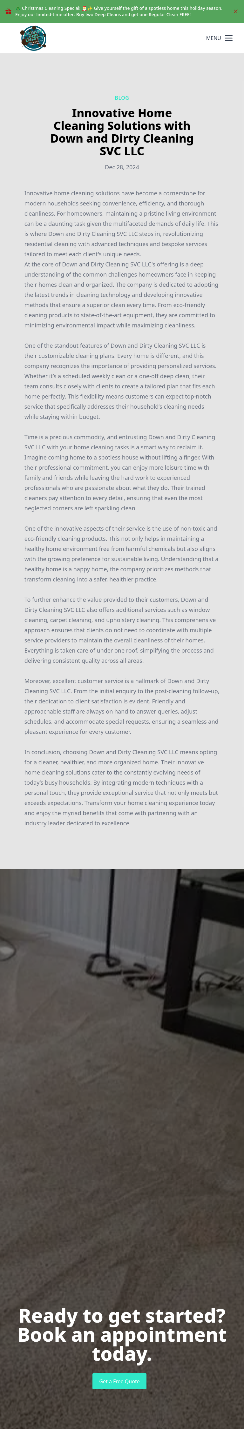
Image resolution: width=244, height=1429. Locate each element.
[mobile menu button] (228, 38)
